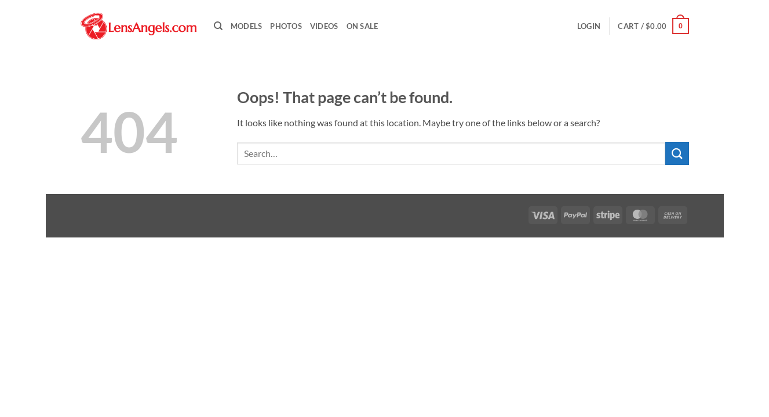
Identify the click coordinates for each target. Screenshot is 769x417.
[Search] (218, 26)
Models (247, 26)
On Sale (362, 26)
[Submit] (676, 153)
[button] (588, 26)
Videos (324, 26)
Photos (286, 26)
